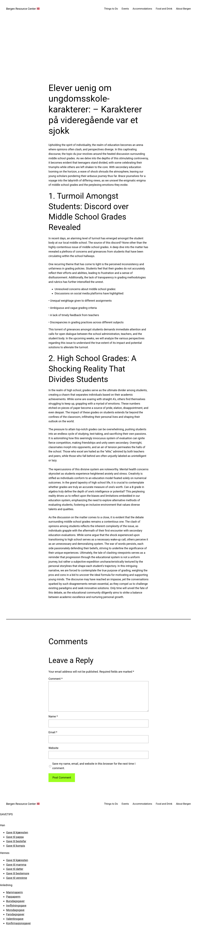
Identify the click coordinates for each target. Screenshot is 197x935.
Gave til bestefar (16, 841)
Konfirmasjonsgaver (18, 923)
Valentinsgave (14, 918)
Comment (55, 678)
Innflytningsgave (16, 905)
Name (53, 716)
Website (53, 748)
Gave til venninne (16, 877)
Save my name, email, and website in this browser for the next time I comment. (93, 766)
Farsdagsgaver (15, 914)
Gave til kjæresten (17, 832)
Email (52, 732)
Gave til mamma (16, 864)
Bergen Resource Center (23, 8)
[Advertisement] (98, 50)
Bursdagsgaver (15, 901)
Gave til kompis (15, 845)
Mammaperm (14, 892)
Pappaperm (13, 896)
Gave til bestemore (17, 873)
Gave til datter (14, 869)
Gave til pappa (15, 837)
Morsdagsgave (15, 910)
